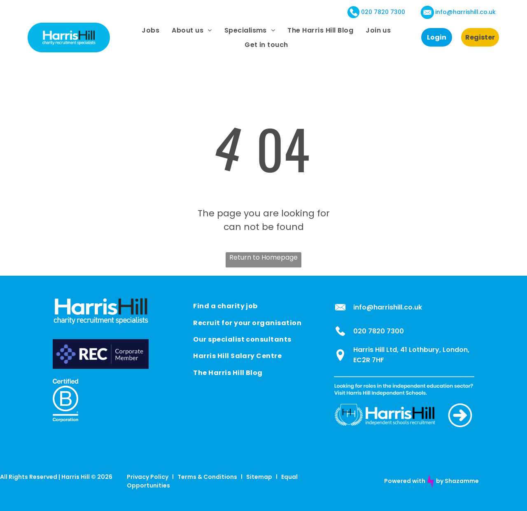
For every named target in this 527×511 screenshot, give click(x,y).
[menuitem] (150, 30)
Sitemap (259, 477)
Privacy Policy (147, 477)
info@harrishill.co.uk (465, 12)
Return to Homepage (263, 257)
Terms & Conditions (207, 477)
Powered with (404, 481)
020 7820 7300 (383, 12)
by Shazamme (457, 481)
